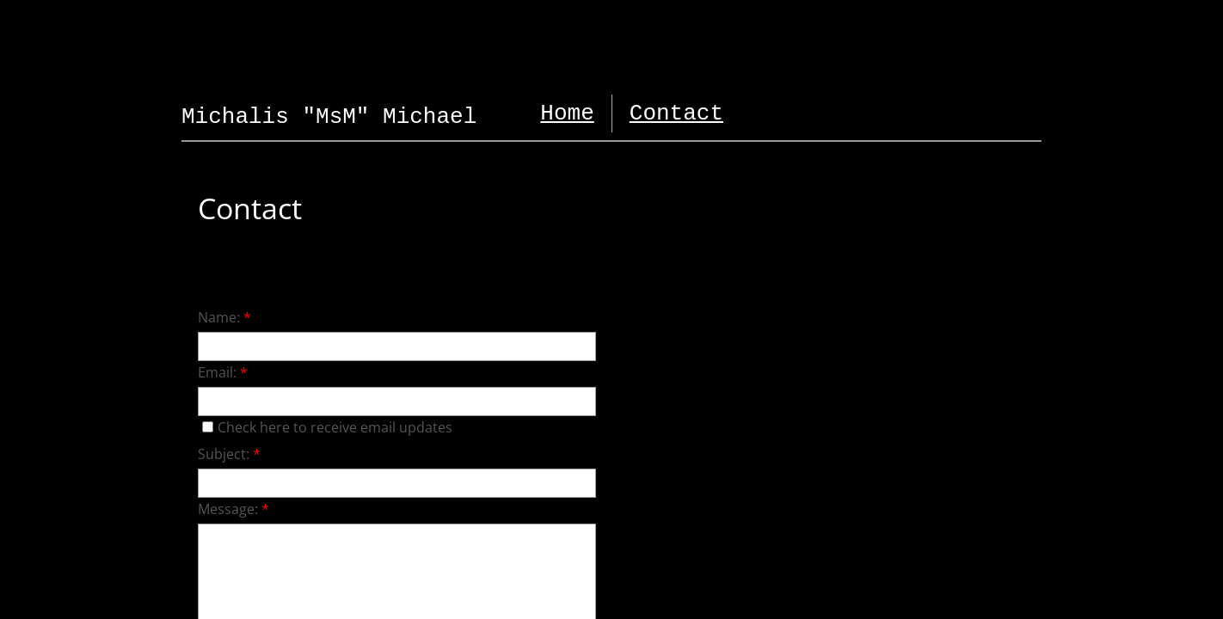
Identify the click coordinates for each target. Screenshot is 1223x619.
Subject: (229, 453)
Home (566, 113)
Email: (223, 372)
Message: (233, 508)
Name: (224, 317)
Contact (676, 113)
